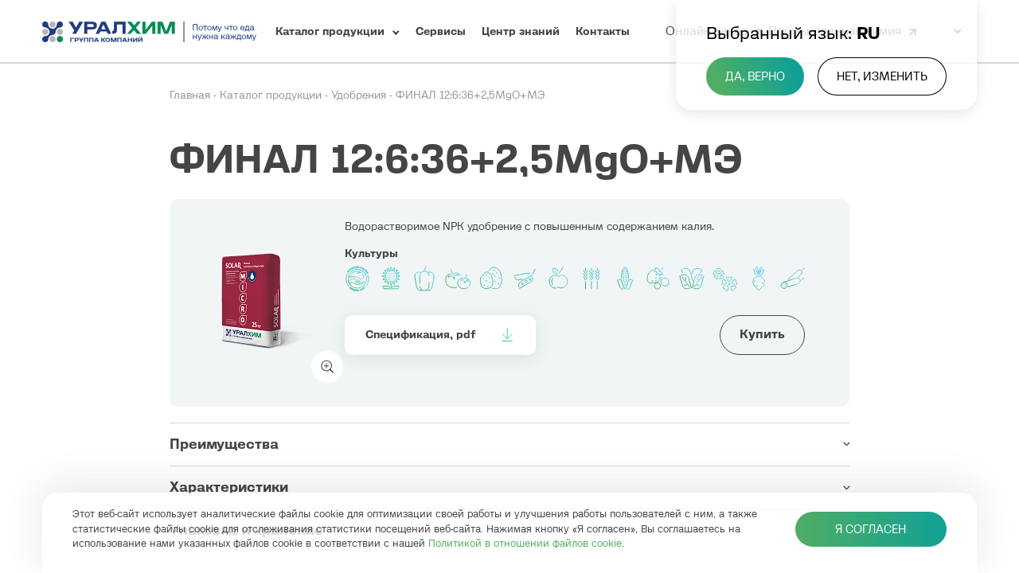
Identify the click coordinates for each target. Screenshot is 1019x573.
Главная (191, 95)
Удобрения (360, 95)
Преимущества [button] (224, 444)
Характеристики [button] (229, 487)
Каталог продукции (272, 95)
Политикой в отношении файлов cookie (525, 543)
